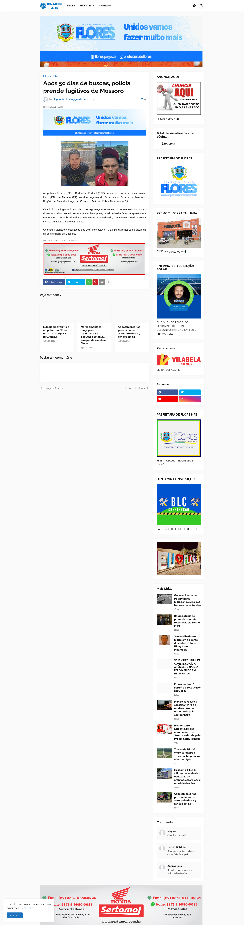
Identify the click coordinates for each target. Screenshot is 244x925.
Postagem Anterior (53, 388)
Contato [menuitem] (105, 5)
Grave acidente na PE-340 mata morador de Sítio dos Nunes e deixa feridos (187, 600)
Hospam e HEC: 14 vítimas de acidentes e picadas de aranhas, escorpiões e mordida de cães (187, 776)
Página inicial (50, 76)
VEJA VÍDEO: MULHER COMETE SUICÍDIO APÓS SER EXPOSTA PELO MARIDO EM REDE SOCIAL (187, 667)
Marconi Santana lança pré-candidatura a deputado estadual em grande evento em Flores (94, 335)
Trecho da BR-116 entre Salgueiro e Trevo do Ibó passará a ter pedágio (187, 754)
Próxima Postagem (135, 388)
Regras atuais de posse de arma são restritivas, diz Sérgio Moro (187, 621)
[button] (194, 6)
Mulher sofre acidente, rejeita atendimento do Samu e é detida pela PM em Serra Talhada (187, 732)
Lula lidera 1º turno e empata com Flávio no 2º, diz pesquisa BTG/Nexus (56, 331)
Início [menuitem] (71, 5)
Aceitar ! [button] (14, 915)
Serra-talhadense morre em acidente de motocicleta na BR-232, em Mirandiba (186, 643)
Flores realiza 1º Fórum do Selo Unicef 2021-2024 (187, 687)
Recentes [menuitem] (85, 5)
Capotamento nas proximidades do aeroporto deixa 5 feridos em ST (129, 331)
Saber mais (27, 908)
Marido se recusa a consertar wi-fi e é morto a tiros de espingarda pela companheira (185, 708)
